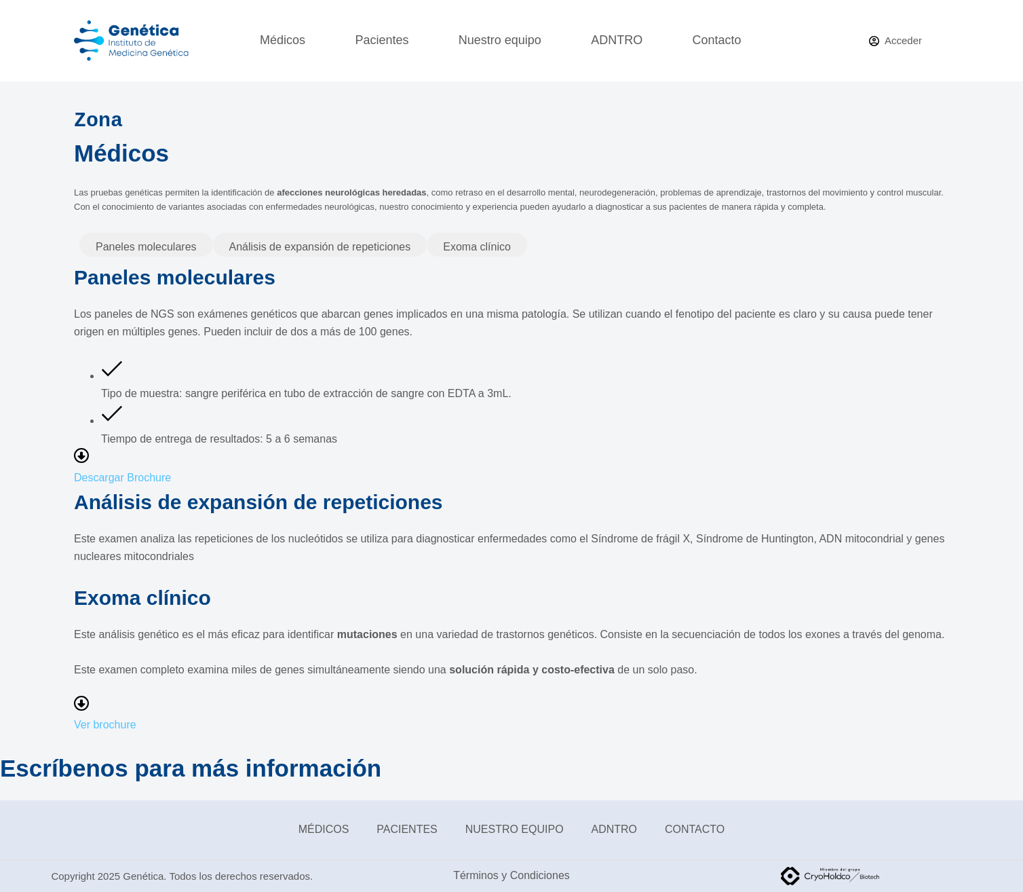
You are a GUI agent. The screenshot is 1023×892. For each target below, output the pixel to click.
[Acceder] (895, 41)
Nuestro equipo (500, 40)
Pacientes (381, 40)
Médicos (282, 40)
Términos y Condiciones (511, 875)
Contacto (717, 40)
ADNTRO (616, 40)
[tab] (146, 244)
